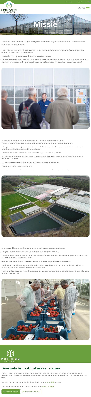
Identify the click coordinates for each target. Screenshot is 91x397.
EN (89, 2)
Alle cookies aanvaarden (10, 391)
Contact (79, 2)
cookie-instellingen (48, 386)
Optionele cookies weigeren (30, 391)
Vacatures (69, 2)
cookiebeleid (49, 382)
